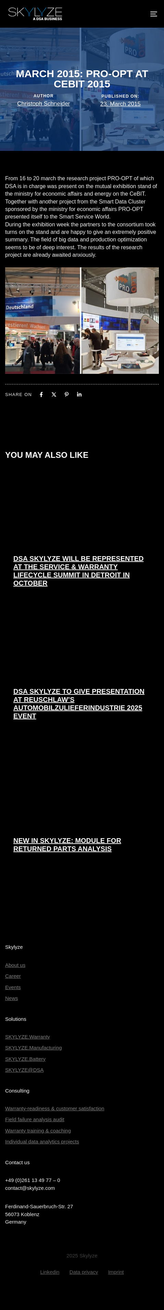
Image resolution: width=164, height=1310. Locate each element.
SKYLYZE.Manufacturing (33, 1048)
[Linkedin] (79, 394)
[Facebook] (41, 394)
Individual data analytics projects (42, 1141)
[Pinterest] (66, 394)
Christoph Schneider (43, 103)
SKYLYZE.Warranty (27, 1037)
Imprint (116, 1272)
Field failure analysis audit (34, 1119)
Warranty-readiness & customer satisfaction (54, 1108)
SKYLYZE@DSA (24, 1070)
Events (13, 987)
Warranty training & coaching (38, 1130)
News (11, 998)
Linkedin (49, 1272)
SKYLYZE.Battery (25, 1059)
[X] (53, 394)
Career (13, 976)
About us (15, 965)
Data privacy (84, 1272)
